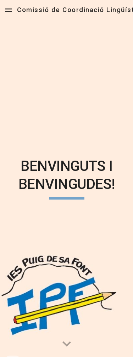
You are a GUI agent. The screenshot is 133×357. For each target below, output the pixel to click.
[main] (67, 178)
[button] (8, 9)
